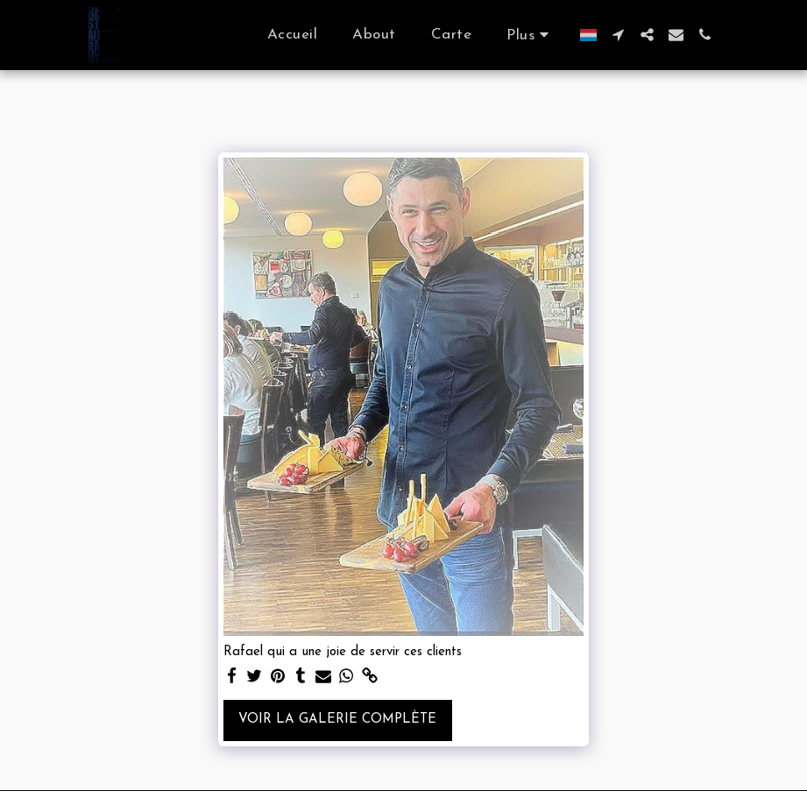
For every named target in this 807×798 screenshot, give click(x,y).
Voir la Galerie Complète (337, 719)
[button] (618, 34)
